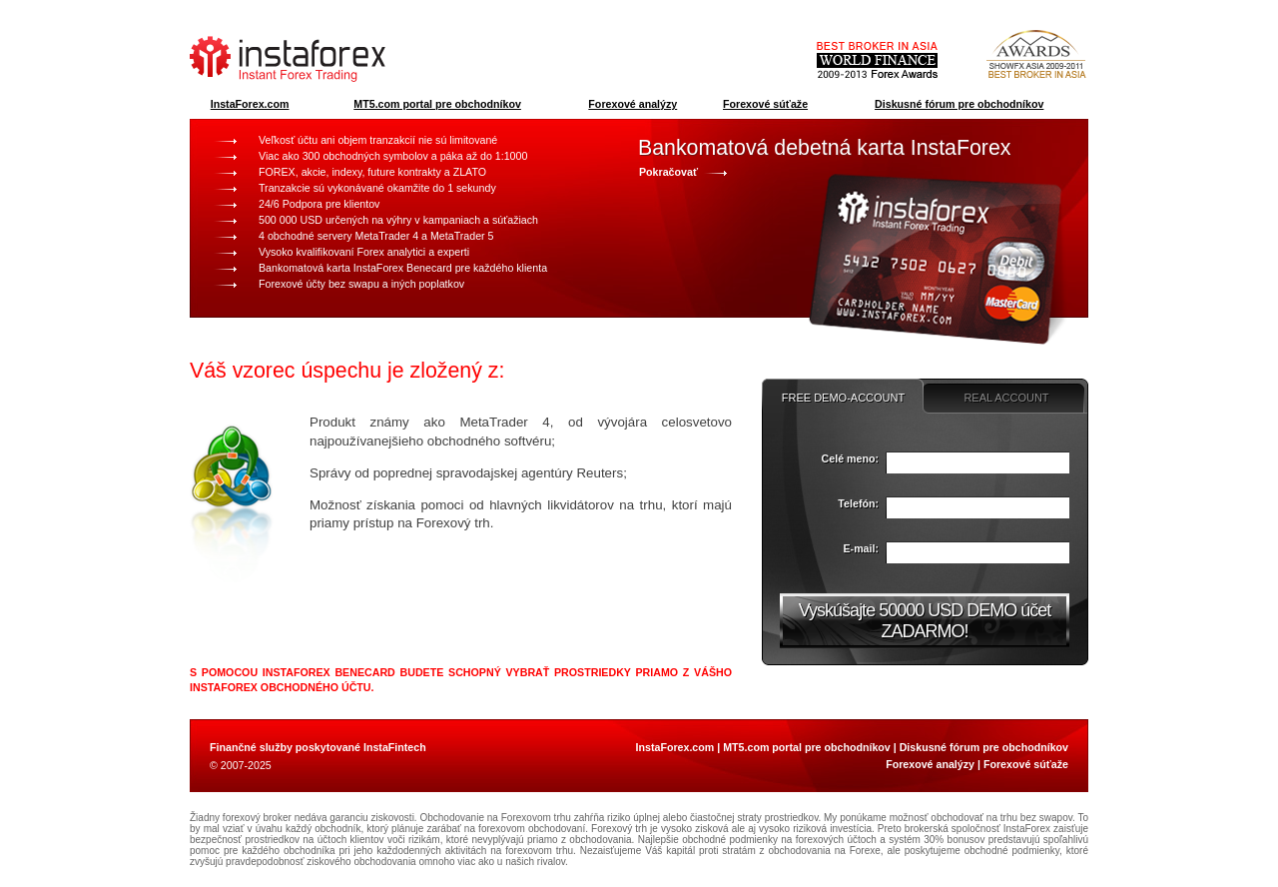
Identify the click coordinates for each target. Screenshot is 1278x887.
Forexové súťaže (765, 104)
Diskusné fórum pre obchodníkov (959, 104)
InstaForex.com (250, 104)
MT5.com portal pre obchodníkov (437, 104)
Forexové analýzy (632, 104)
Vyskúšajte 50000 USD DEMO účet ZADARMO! (924, 620)
